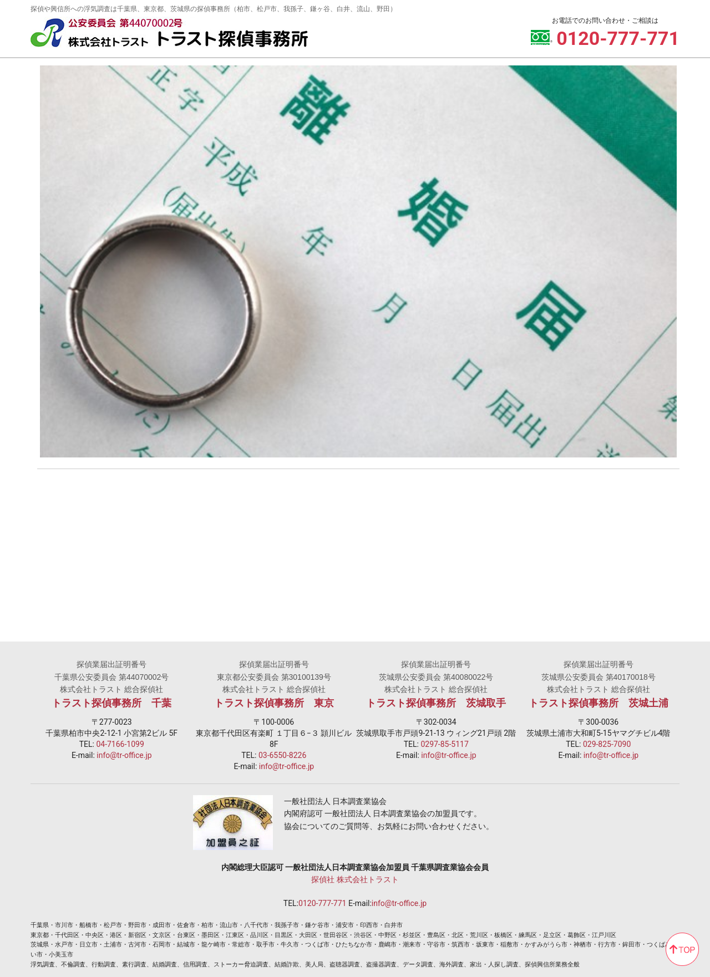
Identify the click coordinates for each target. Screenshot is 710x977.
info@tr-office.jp (124, 751)
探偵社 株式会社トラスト (354, 875)
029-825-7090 (607, 740)
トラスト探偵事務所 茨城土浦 (598, 699)
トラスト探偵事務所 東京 (274, 699)
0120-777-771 (322, 899)
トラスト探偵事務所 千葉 (111, 699)
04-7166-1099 (120, 740)
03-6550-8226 (282, 751)
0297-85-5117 (444, 740)
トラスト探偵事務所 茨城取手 (436, 699)
